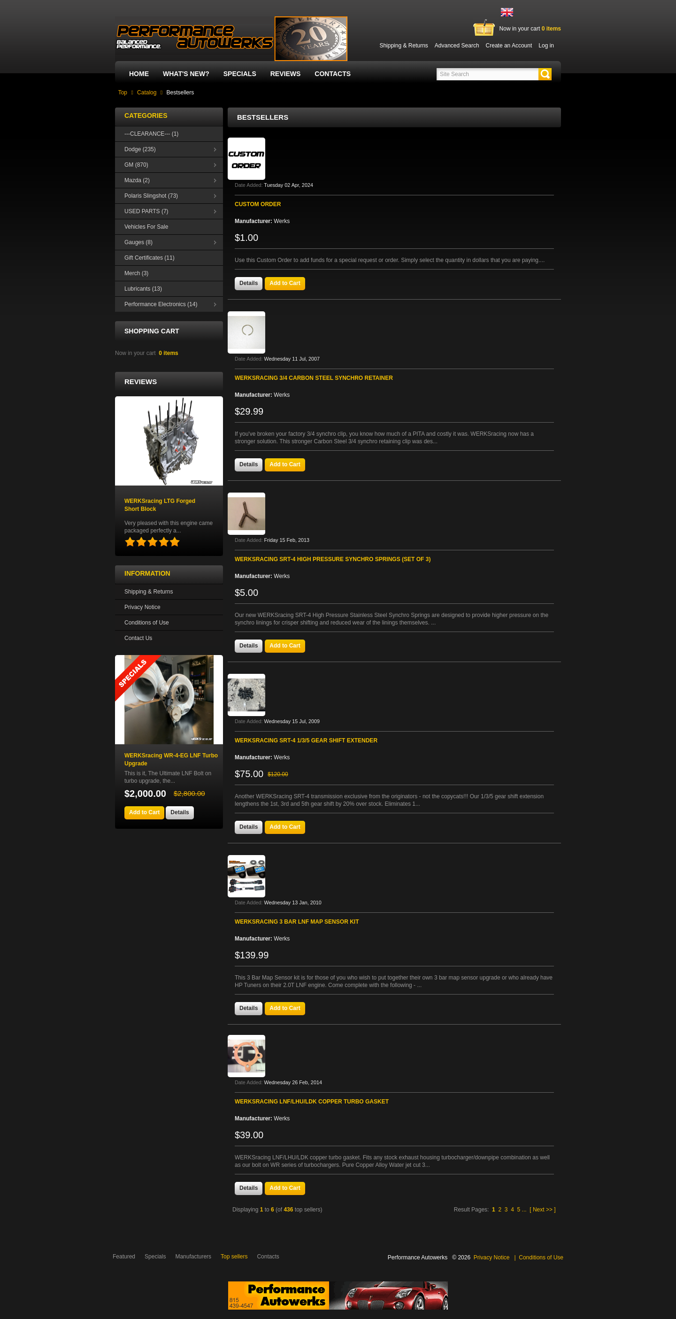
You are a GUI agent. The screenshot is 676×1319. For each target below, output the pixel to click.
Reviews (285, 73)
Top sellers (234, 1256)
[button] (545, 74)
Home (139, 73)
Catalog (146, 92)
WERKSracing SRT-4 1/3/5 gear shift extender (306, 740)
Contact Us (138, 638)
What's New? (186, 73)
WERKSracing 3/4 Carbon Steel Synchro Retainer (314, 378)
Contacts (333, 73)
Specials (239, 73)
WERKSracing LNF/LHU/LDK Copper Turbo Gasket (312, 1101)
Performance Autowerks (417, 1257)
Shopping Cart (151, 331)
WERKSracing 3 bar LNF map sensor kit (297, 921)
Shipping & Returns (148, 591)
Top (122, 92)
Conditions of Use (146, 622)
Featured (124, 1256)
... (524, 1209)
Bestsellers (180, 92)
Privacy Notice (142, 607)
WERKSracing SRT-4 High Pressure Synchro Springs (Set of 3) (332, 559)
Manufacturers (193, 1256)
